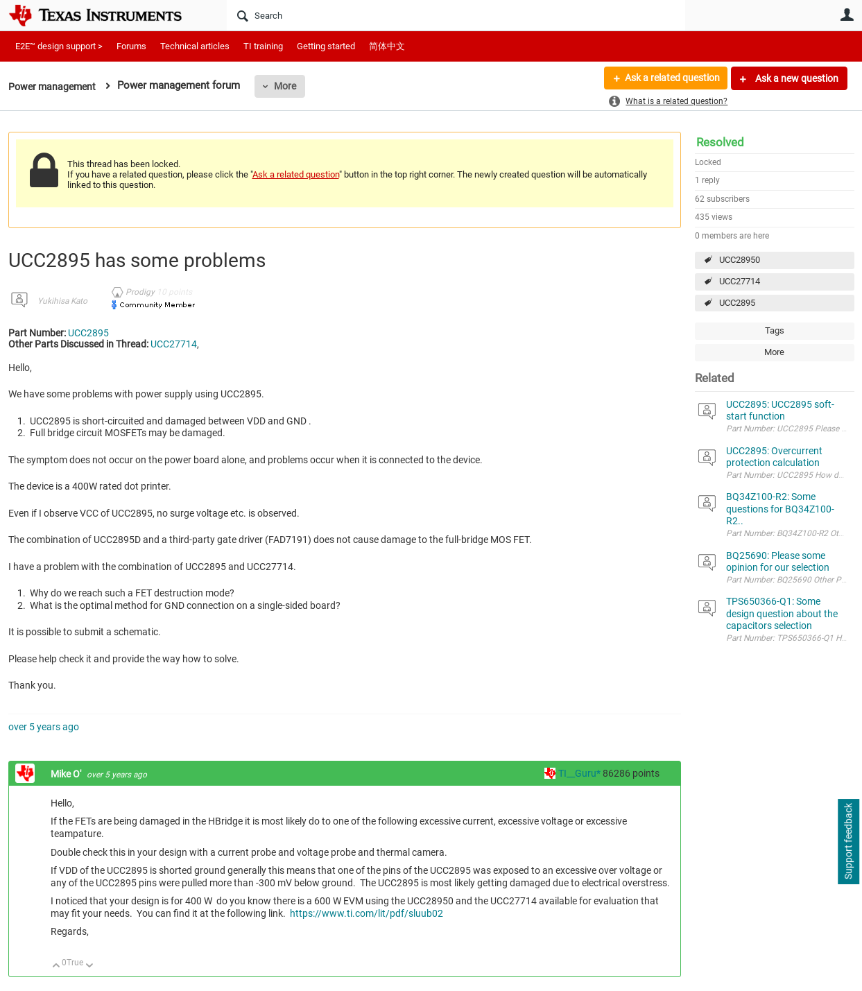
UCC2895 (737, 303)
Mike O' (67, 773)
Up (56, 966)
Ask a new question (795, 78)
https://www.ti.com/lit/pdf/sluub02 (366, 913)
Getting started (326, 46)
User (847, 14)
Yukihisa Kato (62, 301)
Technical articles (195, 46)
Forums (131, 46)
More (290, 86)
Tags (774, 330)
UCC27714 (739, 281)
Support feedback (848, 842)
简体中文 (387, 46)
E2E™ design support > (59, 46)
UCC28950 (739, 260)
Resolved (720, 142)
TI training (263, 46)
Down (89, 966)
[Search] (456, 15)
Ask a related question (671, 78)
